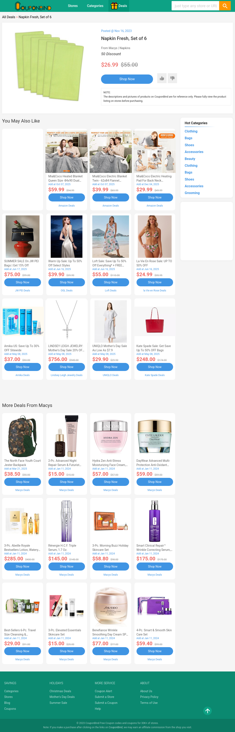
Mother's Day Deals (62, 697)
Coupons (10, 708)
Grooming (192, 193)
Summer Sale (58, 702)
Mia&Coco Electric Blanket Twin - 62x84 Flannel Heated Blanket (109, 180)
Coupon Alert (103, 691)
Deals (119, 6)
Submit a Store (104, 697)
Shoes (189, 145)
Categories (95, 6)
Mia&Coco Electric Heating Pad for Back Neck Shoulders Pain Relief (154, 180)
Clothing (191, 131)
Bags (188, 138)
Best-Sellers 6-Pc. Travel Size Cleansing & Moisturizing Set (20, 634)
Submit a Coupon (106, 702)
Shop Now (127, 79)
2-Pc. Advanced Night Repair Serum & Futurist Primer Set (63, 465)
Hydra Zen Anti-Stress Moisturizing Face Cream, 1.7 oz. (109, 465)
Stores (73, 6)
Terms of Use (149, 702)
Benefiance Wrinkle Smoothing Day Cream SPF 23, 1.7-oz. (110, 634)
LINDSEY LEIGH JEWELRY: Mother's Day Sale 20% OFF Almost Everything (66, 350)
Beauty (190, 159)
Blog (7, 702)
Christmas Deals (60, 691)
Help (98, 708)
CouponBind (116, 727)
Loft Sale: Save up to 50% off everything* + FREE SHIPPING (109, 265)
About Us (146, 691)
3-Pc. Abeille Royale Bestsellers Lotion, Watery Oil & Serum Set (21, 550)
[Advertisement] (22, 169)
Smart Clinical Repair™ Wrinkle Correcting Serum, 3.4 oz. (154, 550)
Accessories (194, 152)
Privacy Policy (149, 697)
